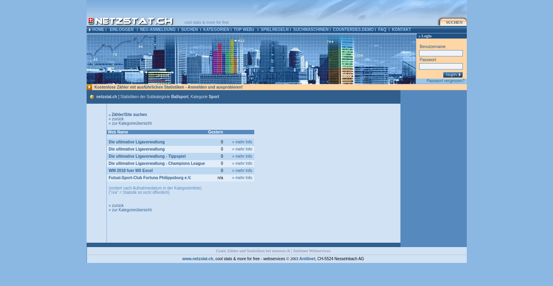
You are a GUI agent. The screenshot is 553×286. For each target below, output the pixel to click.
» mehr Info (242, 142)
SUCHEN (189, 29)
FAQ (382, 29)
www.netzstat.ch (197, 259)
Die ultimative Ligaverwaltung (137, 142)
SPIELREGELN (275, 29)
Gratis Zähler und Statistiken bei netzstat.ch (253, 251)
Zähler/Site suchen (128, 114)
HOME (98, 29)
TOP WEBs (244, 29)
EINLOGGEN (121, 29)
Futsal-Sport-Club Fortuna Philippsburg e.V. (150, 178)
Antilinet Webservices (312, 251)
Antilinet (307, 259)
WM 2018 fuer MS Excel (131, 170)
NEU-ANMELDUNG (158, 29)
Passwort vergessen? (446, 81)
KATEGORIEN (216, 29)
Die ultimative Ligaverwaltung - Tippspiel (147, 156)
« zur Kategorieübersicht (130, 123)
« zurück (116, 119)
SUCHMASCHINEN (311, 29)
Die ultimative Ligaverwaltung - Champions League (157, 163)
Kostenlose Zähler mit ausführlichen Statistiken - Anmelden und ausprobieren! (169, 87)
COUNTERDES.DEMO (353, 29)
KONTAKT (401, 29)
